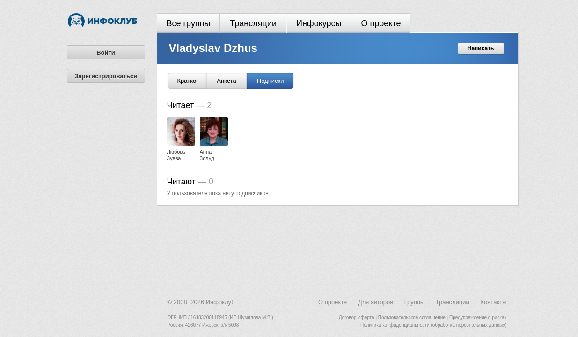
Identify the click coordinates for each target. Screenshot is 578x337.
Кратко (187, 80)
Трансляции (253, 23)
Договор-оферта (356, 317)
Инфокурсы (319, 23)
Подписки (270, 80)
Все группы (189, 23)
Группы (414, 302)
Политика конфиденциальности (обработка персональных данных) (433, 325)
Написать (481, 48)
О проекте (381, 23)
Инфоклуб (220, 302)
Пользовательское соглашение (412, 317)
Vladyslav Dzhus (213, 48)
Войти (105, 52)
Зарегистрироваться (105, 76)
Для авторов (375, 302)
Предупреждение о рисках (478, 317)
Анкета (226, 80)
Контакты (493, 302)
